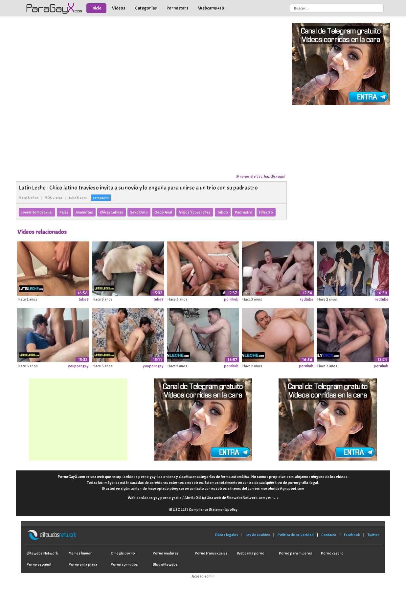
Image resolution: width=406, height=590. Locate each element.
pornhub (231, 299)
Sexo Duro (139, 212)
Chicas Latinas (111, 212)
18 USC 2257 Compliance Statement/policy (203, 509)
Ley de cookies (258, 534)
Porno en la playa (83, 564)
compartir (101, 197)
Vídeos (118, 8)
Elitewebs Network (42, 553)
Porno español (39, 564)
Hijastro (266, 212)
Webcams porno (250, 553)
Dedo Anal (163, 212)
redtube (306, 299)
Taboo (222, 212)
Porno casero (332, 553)
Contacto (328, 534)
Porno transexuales (211, 553)
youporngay (78, 366)
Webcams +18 (211, 8)
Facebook (352, 534)
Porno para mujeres (295, 553)
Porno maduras (166, 553)
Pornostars (177, 8)
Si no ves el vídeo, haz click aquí (260, 176)
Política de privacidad (296, 534)
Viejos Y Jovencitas (195, 212)
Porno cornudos (124, 564)
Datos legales (226, 534)
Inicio (96, 8)
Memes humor (80, 553)
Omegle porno (123, 553)
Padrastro (243, 212)
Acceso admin (203, 576)
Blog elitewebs (165, 564)
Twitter (373, 534)
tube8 (84, 299)
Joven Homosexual (37, 212)
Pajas (64, 212)
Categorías (146, 8)
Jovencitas (84, 212)
